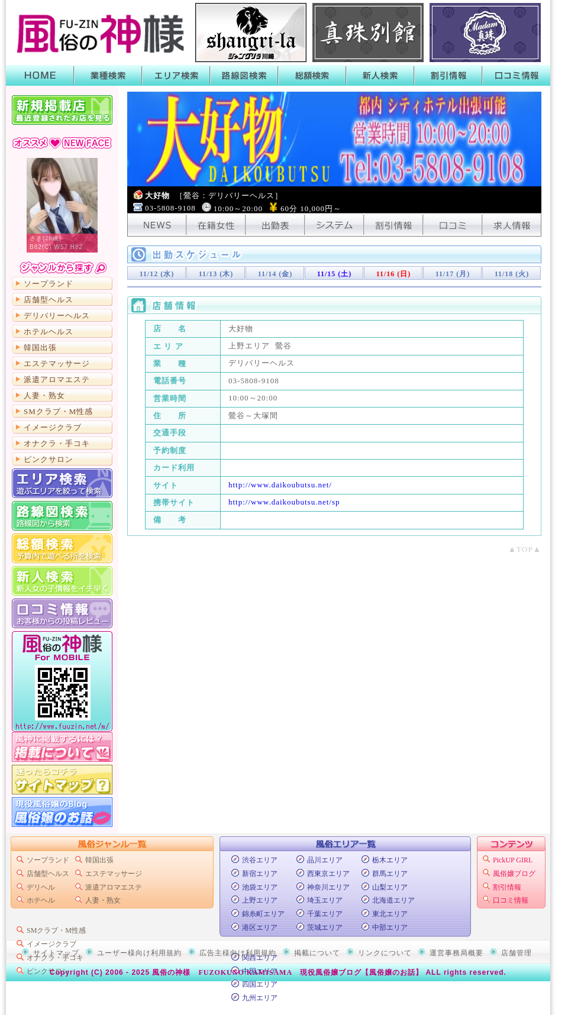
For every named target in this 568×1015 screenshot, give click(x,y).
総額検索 (312, 75)
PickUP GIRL (512, 860)
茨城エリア (325, 927)
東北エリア (390, 914)
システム (334, 225)
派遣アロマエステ (57, 379)
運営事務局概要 (456, 953)
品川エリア (325, 860)
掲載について (62, 747)
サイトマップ (62, 779)
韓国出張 (40, 347)
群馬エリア (390, 873)
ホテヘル (41, 900)
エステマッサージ (57, 363)
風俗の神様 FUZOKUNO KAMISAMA (222, 972)
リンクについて (385, 953)
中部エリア (390, 927)
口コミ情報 (516, 75)
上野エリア (259, 900)
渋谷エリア (259, 860)
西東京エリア (328, 873)
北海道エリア (393, 900)
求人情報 (511, 225)
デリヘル (41, 887)
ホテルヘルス (48, 331)
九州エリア (259, 998)
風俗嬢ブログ (514, 873)
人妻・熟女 (44, 395)
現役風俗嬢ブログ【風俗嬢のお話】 (361, 972)
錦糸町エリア (263, 914)
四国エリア (259, 984)
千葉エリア (325, 914)
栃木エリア (390, 860)
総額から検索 (62, 548)
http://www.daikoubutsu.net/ (280, 484)
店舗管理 (516, 953)
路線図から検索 (62, 516)
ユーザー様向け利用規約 (139, 953)
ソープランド (48, 283)
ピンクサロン (48, 459)
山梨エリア (390, 887)
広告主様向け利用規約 (237, 953)
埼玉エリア (325, 900)
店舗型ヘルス (48, 299)
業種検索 (108, 75)
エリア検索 (176, 75)
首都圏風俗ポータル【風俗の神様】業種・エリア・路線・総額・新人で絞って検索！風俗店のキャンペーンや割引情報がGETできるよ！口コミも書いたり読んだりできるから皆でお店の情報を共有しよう (97, 32)
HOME (40, 75)
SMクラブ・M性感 (58, 411)
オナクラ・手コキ (57, 443)
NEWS (156, 225)
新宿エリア (259, 873)
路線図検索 (244, 75)
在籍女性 (216, 225)
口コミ (452, 225)
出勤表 (275, 225)
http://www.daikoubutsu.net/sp (284, 501)
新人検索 (380, 75)
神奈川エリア (328, 887)
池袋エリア (259, 887)
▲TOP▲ (524, 549)
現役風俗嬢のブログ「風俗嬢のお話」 (62, 812)
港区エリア (259, 927)
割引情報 (448, 75)
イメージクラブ (53, 427)
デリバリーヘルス (57, 315)
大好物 (214, 195)
